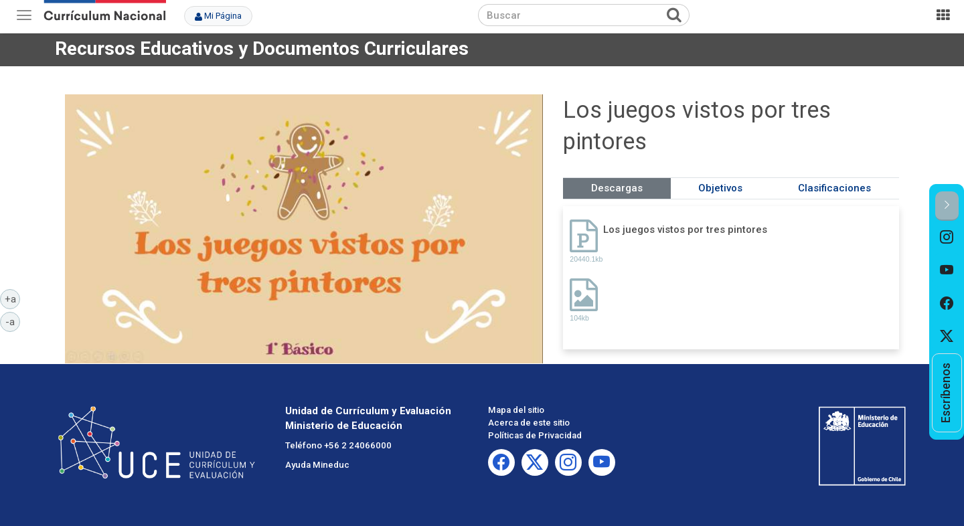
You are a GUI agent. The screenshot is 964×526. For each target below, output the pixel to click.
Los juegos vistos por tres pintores (685, 230)
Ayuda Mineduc (317, 465)
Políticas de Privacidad (535, 435)
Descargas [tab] (617, 188)
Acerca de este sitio (529, 423)
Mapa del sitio (516, 410)
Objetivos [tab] (720, 188)
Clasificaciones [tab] (834, 188)
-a (12, 321)
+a (13, 298)
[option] (947, 237)
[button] (947, 205)
